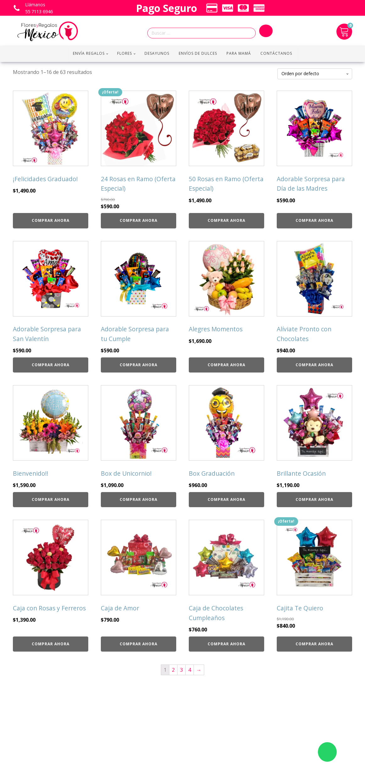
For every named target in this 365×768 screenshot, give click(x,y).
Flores (124, 53)
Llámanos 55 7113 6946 (39, 8)
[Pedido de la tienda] (314, 73)
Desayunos (156, 53)
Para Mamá (238, 53)
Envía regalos (89, 53)
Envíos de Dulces (198, 53)
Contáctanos (276, 53)
